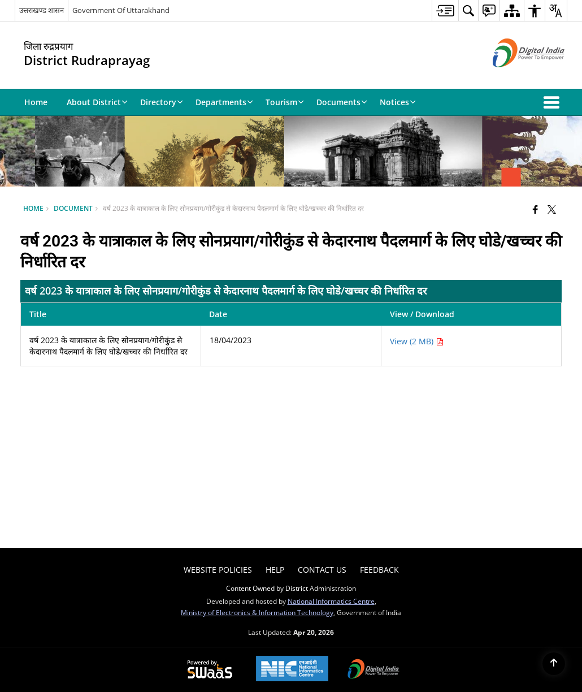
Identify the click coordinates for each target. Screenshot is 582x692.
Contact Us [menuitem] (322, 569)
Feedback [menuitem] (379, 569)
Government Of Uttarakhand (121, 10)
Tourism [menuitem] (285, 102)
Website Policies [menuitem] (218, 569)
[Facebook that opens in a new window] (535, 209)
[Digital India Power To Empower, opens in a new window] (373, 670)
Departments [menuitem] (224, 102)
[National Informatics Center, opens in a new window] (292, 669)
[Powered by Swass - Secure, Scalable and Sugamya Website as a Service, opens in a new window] (210, 670)
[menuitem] (445, 10)
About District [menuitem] (97, 102)
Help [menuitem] (275, 569)
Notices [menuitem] (398, 102)
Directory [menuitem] (161, 102)
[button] (553, 102)
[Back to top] (553, 663)
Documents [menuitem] (341, 102)
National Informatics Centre (331, 601)
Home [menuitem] (35, 102)
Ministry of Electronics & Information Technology (257, 612)
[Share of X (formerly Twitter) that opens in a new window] (552, 209)
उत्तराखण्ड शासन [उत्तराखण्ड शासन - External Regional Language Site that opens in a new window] (41, 10)
